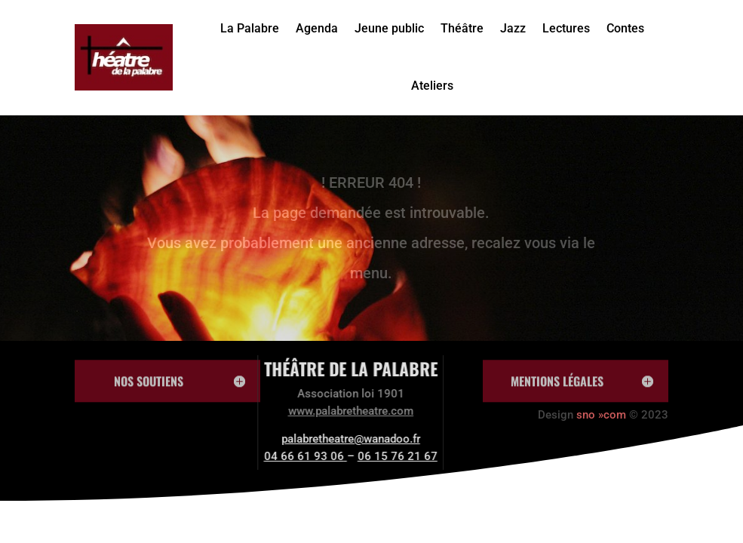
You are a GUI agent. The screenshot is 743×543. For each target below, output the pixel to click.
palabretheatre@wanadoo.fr (328, 439)
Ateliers (432, 85)
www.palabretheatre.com (328, 411)
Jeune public (389, 28)
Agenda (317, 28)
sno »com (601, 415)
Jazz (513, 28)
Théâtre (462, 28)
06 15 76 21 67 (375, 456)
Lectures (566, 28)
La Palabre (249, 28)
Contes (625, 28)
